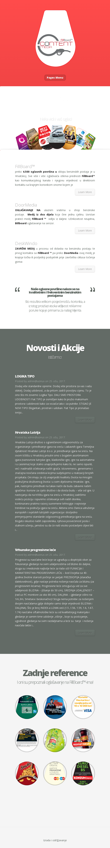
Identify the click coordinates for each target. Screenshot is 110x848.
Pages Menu (55, 77)
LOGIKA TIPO (24, 376)
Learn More (85, 192)
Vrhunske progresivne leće (35, 550)
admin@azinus (36, 381)
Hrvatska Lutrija (27, 432)
